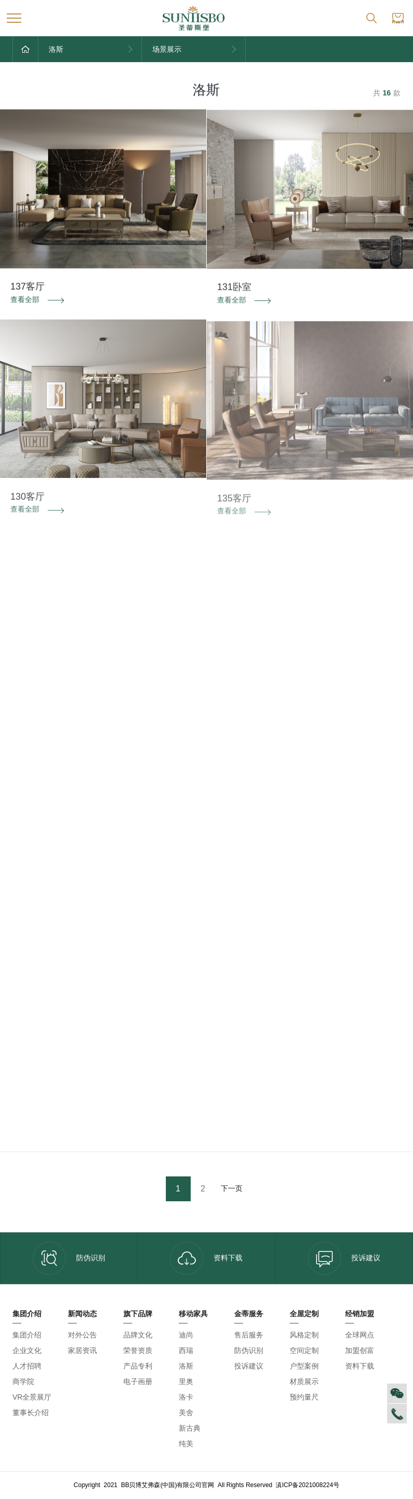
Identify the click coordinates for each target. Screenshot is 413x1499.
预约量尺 (304, 1397)
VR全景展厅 (31, 1397)
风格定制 (304, 1335)
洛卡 (186, 1397)
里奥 (186, 1381)
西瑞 (186, 1350)
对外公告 (82, 1335)
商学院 (23, 1381)
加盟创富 (359, 1350)
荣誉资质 (137, 1350)
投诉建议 (344, 1258)
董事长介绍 (30, 1412)
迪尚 (186, 1335)
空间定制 (304, 1350)
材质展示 (304, 1381)
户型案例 (304, 1366)
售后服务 (248, 1335)
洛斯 (186, 1366)
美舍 (186, 1412)
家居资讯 (82, 1350)
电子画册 (137, 1381)
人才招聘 (26, 1366)
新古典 (190, 1428)
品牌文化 (137, 1335)
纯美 (186, 1443)
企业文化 (26, 1350)
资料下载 (206, 1258)
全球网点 (359, 1335)
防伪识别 (69, 1258)
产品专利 (137, 1366)
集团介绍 (26, 1335)
